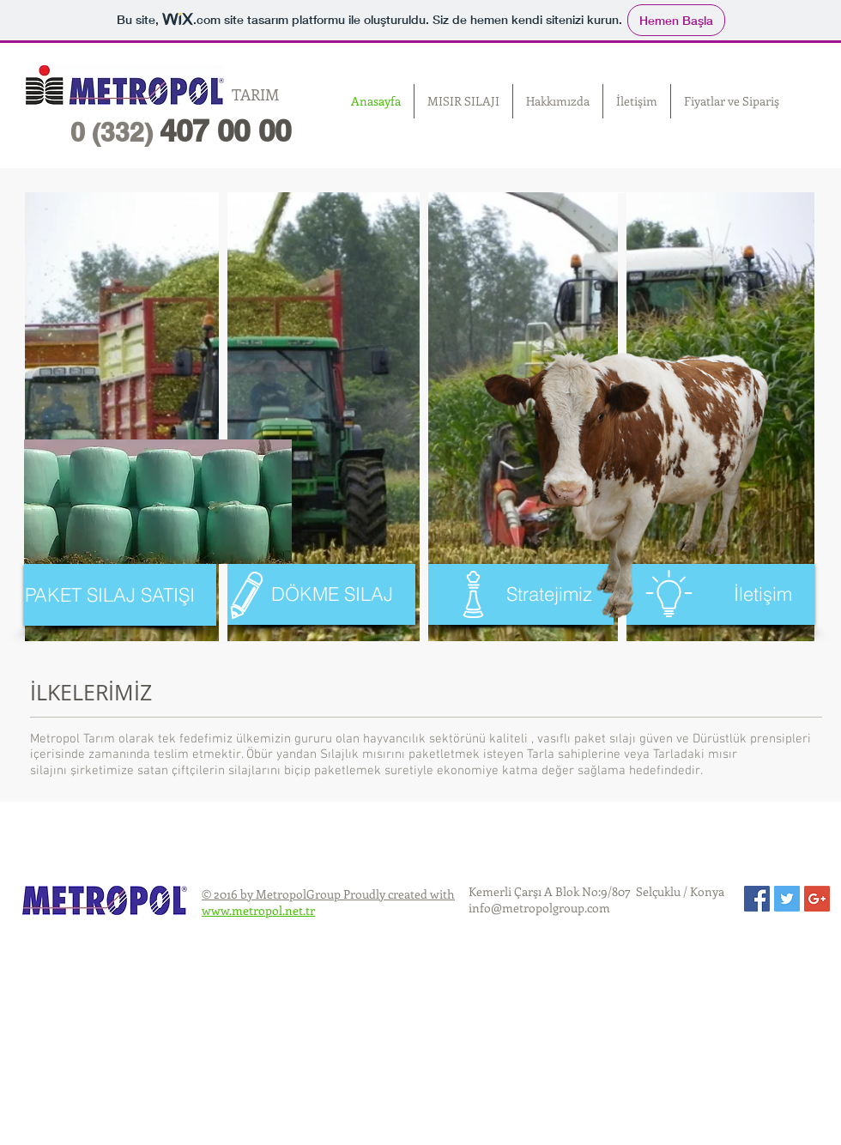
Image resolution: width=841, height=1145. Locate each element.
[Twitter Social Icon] (787, 899)
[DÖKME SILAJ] (319, 594)
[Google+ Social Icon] (817, 899)
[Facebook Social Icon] (757, 899)
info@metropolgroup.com (539, 908)
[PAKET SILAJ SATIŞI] (120, 595)
